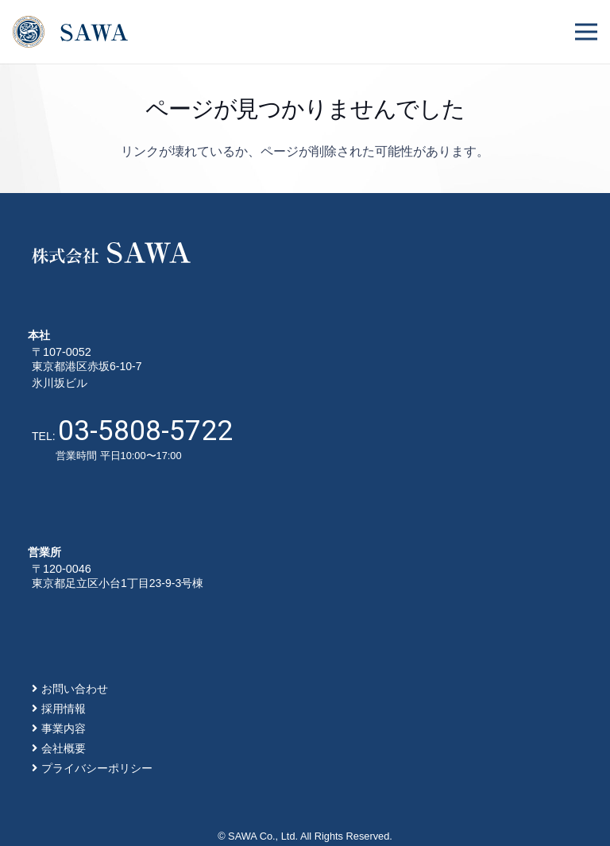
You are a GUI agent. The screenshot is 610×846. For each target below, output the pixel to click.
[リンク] (70, 32)
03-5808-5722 (145, 430)
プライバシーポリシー (96, 768)
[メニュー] (586, 32)
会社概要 (63, 748)
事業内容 (63, 728)
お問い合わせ (74, 688)
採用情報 (63, 708)
